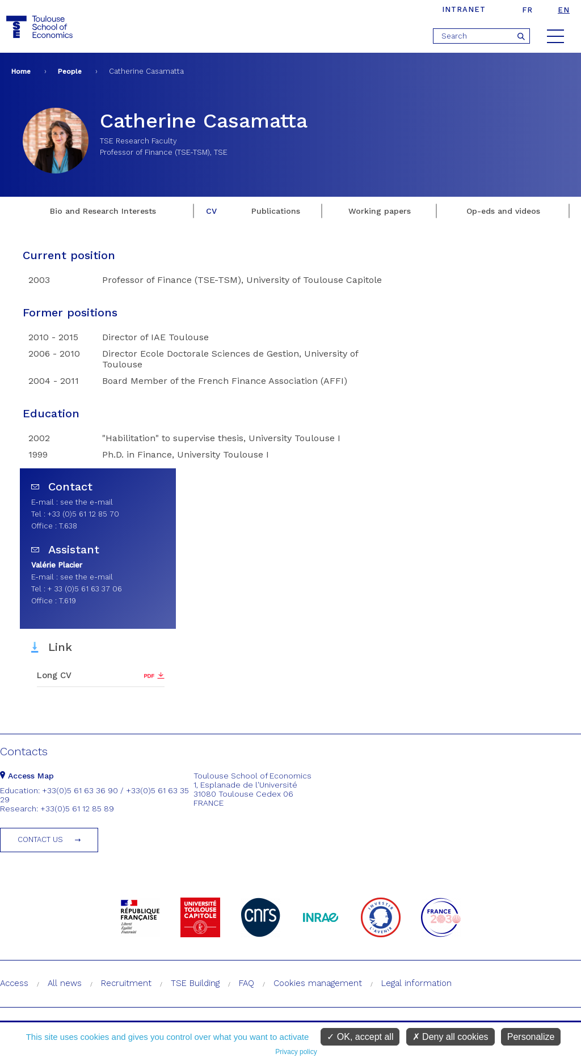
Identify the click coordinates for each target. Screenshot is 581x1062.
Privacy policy (296, 1052)
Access (14, 983)
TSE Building (195, 983)
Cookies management (317, 983)
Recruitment (126, 983)
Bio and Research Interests (103, 210)
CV (211, 210)
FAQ (246, 983)
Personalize (531, 1037)
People (70, 71)
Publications (275, 210)
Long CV (54, 675)
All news (65, 983)
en (564, 10)
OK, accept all (360, 1037)
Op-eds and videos (503, 210)
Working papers (379, 210)
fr (527, 10)
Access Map (27, 775)
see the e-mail (86, 502)
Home (21, 71)
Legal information (416, 983)
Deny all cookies (450, 1037)
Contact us (40, 839)
